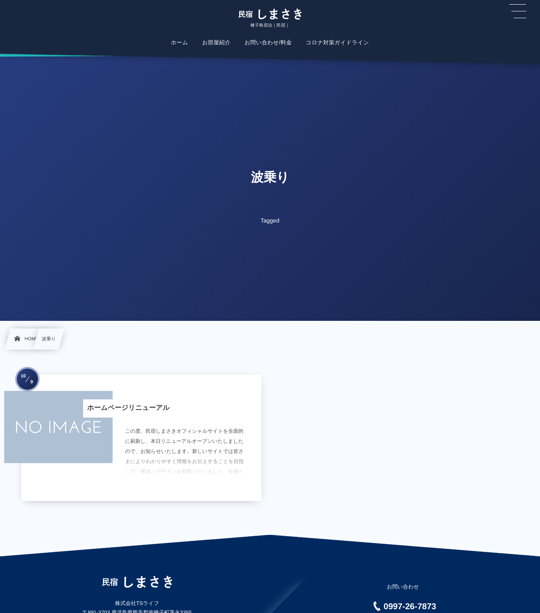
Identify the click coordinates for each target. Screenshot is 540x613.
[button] (517, 11)
